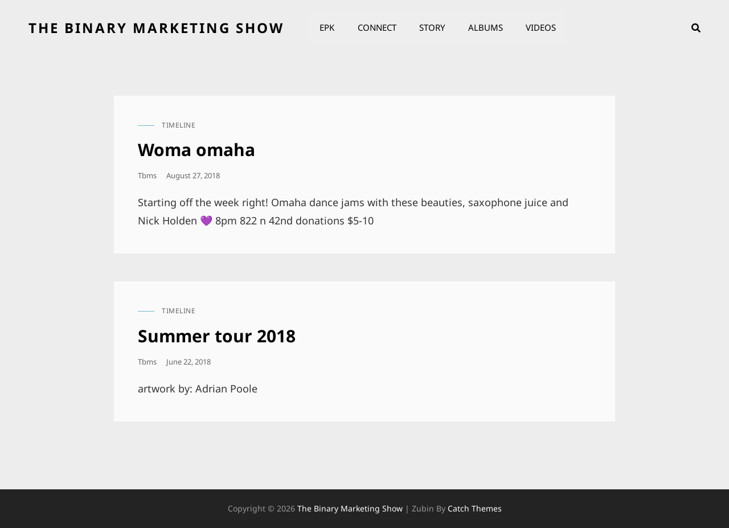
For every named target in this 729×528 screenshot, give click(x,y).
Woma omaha (196, 149)
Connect (376, 28)
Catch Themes (475, 508)
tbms (147, 175)
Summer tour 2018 (217, 335)
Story (431, 28)
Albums (484, 28)
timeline (178, 125)
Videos (540, 28)
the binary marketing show (156, 27)
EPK (327, 28)
